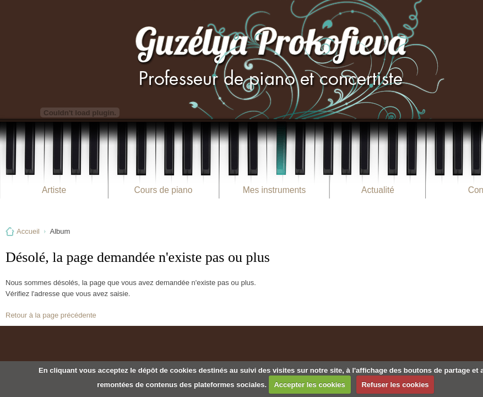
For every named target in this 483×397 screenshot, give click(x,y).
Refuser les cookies (394, 384)
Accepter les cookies (309, 384)
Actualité (377, 190)
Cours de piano (163, 190)
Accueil (28, 231)
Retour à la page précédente (51, 315)
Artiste (54, 190)
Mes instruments (274, 190)
